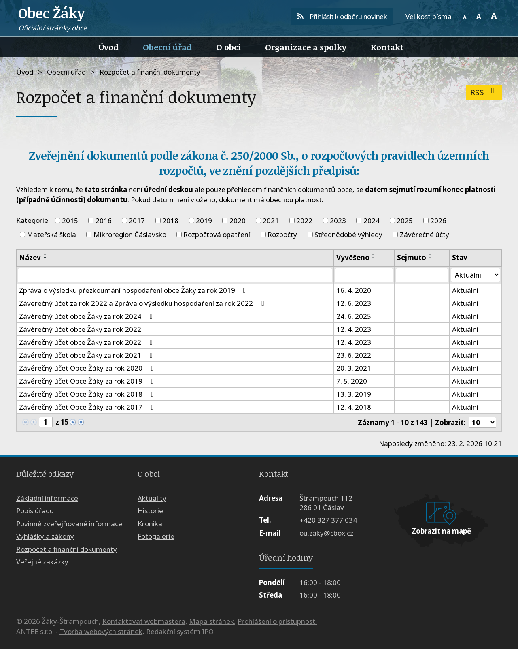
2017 (137, 220)
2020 (237, 220)
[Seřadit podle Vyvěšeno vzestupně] (373, 254)
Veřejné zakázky (42, 561)
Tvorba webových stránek (100, 631)
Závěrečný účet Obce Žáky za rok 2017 (87, 407)
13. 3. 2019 (353, 394)
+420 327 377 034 (328, 520)
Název (30, 257)
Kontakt (387, 47)
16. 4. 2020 (353, 290)
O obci (228, 47)
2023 (338, 220)
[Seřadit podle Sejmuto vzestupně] (430, 254)
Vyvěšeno (352, 257)
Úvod (109, 47)
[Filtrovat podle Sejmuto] (422, 275)
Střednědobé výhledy (348, 234)
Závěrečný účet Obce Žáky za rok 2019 (87, 381)
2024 (371, 220)
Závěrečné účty (424, 234)
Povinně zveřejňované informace (69, 523)
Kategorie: (33, 219)
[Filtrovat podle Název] (175, 275)
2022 (304, 220)
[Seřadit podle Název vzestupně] (45, 254)
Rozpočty (282, 234)
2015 (70, 220)
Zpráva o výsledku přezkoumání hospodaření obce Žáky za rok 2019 (134, 290)
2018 (170, 220)
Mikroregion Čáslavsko (129, 234)
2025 (405, 220)
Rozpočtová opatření (216, 234)
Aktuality (152, 498)
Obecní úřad (167, 47)
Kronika (150, 523)
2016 (104, 220)
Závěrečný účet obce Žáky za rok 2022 (80, 329)
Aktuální (465, 290)
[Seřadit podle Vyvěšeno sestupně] (373, 257)
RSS (483, 92)
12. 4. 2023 (353, 329)
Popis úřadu (35, 511)
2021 (271, 220)
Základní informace (47, 498)
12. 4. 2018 (353, 407)
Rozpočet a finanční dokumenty (66, 549)
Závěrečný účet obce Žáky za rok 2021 (87, 355)
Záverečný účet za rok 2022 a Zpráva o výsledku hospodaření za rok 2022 (143, 303)
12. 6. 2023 (353, 303)
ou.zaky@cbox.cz (326, 533)
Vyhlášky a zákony (45, 536)
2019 (204, 220)
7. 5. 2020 (351, 381)
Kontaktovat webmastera (143, 621)
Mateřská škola (51, 234)
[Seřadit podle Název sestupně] (45, 257)
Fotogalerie (156, 536)
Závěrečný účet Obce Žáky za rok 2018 (87, 394)
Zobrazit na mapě (441, 531)
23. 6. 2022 (353, 355)
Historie (150, 511)
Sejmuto (411, 257)
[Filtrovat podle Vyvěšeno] (364, 275)
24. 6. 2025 (353, 316)
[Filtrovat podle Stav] (475, 275)
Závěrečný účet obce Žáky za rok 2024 (87, 316)
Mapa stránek (211, 621)
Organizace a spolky (305, 47)
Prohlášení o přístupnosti (277, 621)
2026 (438, 220)
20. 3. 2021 (353, 368)
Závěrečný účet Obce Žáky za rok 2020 (87, 368)
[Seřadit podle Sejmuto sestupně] (430, 257)
